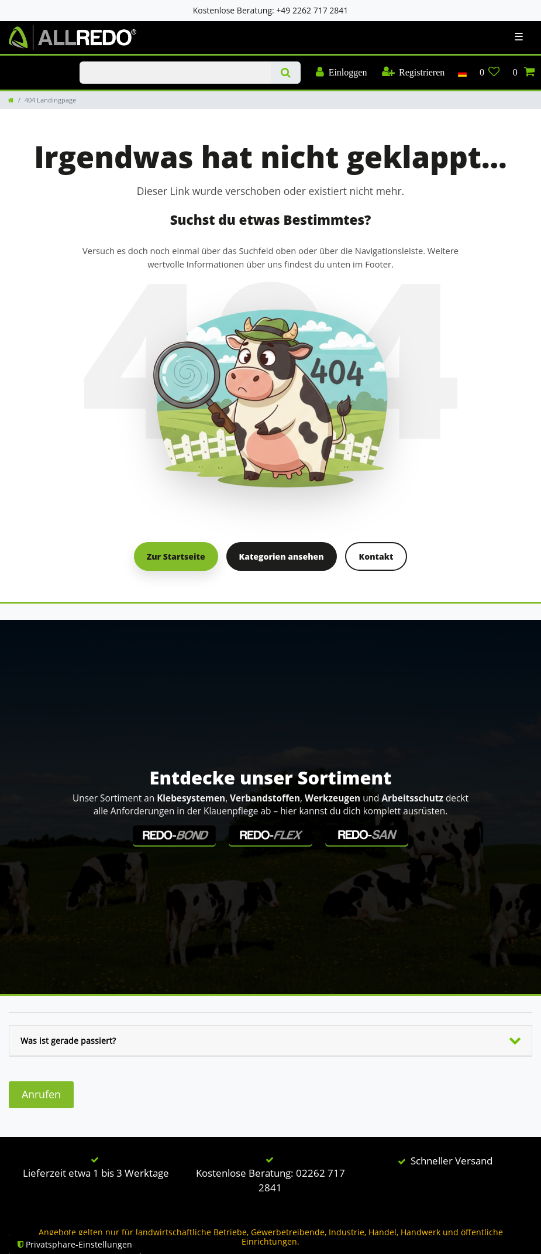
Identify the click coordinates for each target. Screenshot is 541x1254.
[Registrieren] (413, 73)
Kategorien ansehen (281, 556)
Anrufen (41, 1094)
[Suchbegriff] (175, 72)
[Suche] (286, 72)
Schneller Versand (451, 1160)
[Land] (462, 73)
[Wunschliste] (489, 73)
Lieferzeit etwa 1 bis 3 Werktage (96, 1173)
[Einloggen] (341, 73)
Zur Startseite (176, 556)
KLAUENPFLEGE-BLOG (35, 62)
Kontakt (376, 556)
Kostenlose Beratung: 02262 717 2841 (270, 1180)
